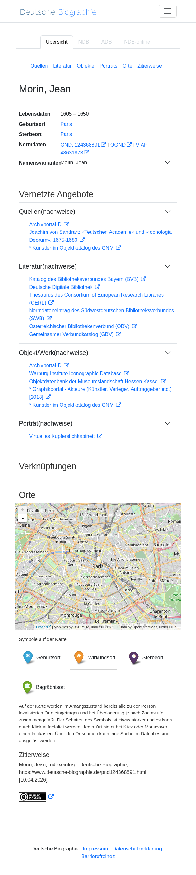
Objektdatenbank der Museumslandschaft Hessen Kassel (94, 381)
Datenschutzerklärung (137, 848)
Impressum (95, 848)
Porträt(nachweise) (46, 423)
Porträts (108, 65)
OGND (118, 144)
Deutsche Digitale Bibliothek (61, 287)
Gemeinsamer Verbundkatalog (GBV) (72, 334)
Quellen (39, 65)
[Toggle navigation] (168, 11)
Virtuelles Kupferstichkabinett (62, 436)
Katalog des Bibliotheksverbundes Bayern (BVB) (84, 279)
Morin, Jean (74, 162)
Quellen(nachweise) (47, 211)
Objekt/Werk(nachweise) (53, 352)
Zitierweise (149, 65)
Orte (127, 65)
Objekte (85, 65)
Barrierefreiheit (98, 856)
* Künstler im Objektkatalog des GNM (72, 248)
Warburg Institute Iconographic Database (76, 373)
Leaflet (41, 627)
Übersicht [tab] (57, 42)
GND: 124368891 (80, 144)
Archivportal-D (46, 224)
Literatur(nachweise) (48, 266)
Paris (66, 124)
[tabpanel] (98, 431)
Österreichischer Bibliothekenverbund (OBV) (80, 326)
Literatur (62, 65)
